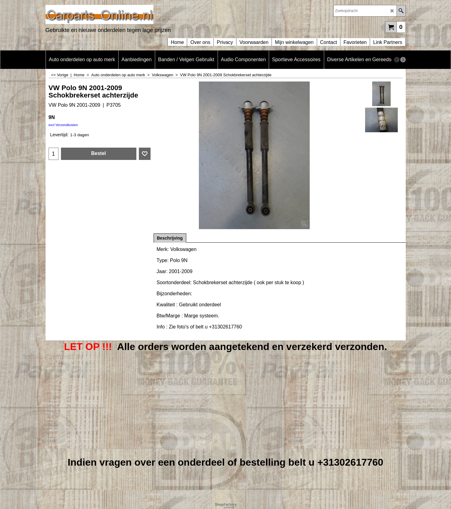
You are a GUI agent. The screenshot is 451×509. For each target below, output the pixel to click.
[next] (403, 59)
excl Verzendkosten (63, 125)
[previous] (397, 59)
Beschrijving (170, 238)
